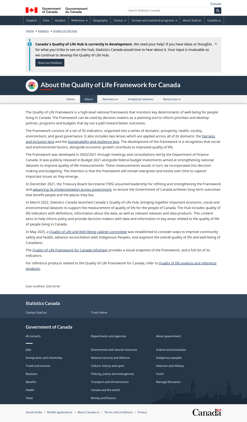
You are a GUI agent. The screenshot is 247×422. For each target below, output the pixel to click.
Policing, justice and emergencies (112, 374)
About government (168, 336)
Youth (160, 374)
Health (30, 390)
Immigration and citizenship (44, 358)
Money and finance (103, 398)
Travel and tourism (38, 366)
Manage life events (168, 382)
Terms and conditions (118, 412)
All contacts (33, 336)
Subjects (43, 31)
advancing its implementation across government (72, 189)
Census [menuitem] (120, 20)
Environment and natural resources (114, 350)
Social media (34, 412)
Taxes (29, 398)
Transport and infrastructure (110, 382)
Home (30, 31)
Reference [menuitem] (79, 20)
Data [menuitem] (46, 20)
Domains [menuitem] (110, 99)
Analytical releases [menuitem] (140, 99)
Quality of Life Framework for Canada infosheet (70, 250)
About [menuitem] (91, 100)
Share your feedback (50, 62)
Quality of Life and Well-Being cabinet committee (88, 231)
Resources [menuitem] (172, 99)
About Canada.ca (88, 412)
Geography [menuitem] (100, 20)
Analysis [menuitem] (60, 20)
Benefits (31, 382)
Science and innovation (171, 350)
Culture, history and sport (107, 366)
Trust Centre (99, 312)
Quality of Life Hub (65, 31)
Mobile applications (59, 412)
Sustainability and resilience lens (93, 141)
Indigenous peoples (169, 358)
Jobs (28, 350)
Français (215, 3)
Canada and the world (105, 390)
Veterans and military (170, 366)
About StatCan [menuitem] (192, 20)
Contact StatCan (36, 312)
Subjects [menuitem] (31, 20)
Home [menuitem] (72, 100)
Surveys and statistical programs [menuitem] (154, 20)
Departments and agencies (108, 336)
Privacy (142, 412)
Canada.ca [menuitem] (214, 20)
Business (31, 374)
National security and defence (110, 358)
